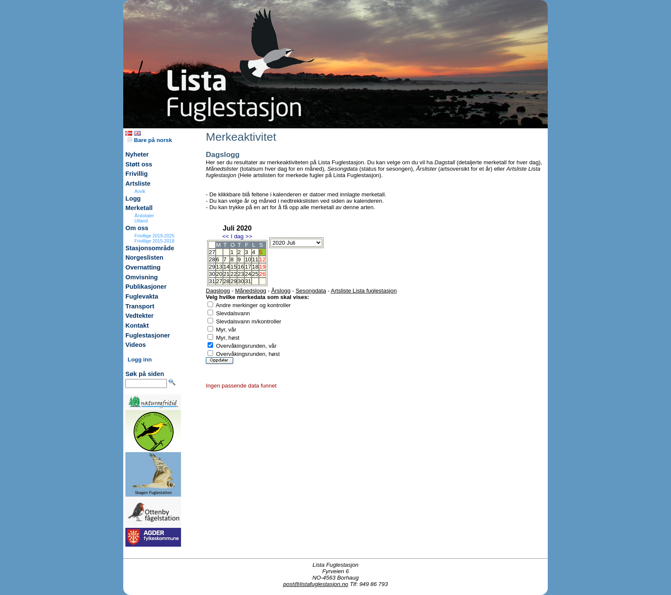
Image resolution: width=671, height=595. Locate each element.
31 (248, 281)
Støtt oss (138, 164)
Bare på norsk (150, 140)
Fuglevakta (141, 296)
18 (255, 266)
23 (241, 274)
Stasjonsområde (149, 248)
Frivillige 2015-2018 (154, 240)
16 (241, 266)
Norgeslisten (144, 257)
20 (219, 274)
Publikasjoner (145, 286)
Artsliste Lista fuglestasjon (364, 290)
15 (233, 266)
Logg (133, 198)
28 (226, 281)
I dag (237, 236)
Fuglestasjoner (147, 335)
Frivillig (136, 173)
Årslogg (281, 290)
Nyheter (137, 154)
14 (226, 266)
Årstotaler (144, 215)
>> (249, 236)
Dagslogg (218, 290)
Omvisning (141, 277)
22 (233, 274)
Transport (139, 306)
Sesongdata (311, 290)
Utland (141, 220)
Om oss (136, 228)
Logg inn (139, 359)
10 (248, 259)
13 (219, 266)
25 (255, 274)
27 (219, 281)
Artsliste (138, 183)
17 (248, 266)
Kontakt (137, 325)
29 (233, 281)
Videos (135, 344)
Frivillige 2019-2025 (154, 235)
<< (225, 236)
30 (241, 281)
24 (248, 274)
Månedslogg (250, 290)
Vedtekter (139, 315)
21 (226, 274)
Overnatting (142, 267)
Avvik (139, 191)
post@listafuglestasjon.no (315, 584)
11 (255, 259)
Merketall (139, 207)
